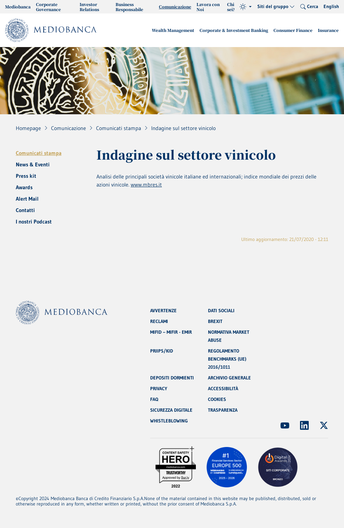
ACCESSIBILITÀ (223, 388)
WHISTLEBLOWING (169, 421)
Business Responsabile (129, 6)
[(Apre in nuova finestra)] (285, 425)
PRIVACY (158, 388)
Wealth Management (173, 30)
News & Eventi (33, 164)
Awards (24, 187)
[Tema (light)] (245, 6)
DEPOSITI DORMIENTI (172, 378)
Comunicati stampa (38, 153)
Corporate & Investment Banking (234, 30)
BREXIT (215, 321)
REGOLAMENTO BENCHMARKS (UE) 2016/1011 (227, 359)
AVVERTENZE (163, 311)
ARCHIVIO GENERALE (229, 378)
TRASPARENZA (223, 410)
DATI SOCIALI (221, 311)
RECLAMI (159, 321)
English (331, 6)
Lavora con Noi (208, 6)
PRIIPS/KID (161, 351)
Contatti (25, 210)
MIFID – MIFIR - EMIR (171, 332)
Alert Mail (27, 198)
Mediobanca (18, 6)
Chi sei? (231, 6)
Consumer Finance (292, 30)
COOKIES (217, 399)
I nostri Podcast (34, 221)
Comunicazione (175, 6)
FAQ (154, 399)
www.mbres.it (146, 184)
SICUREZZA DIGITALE (171, 410)
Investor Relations (89, 6)
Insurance (328, 30)
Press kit (26, 175)
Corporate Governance (48, 6)
